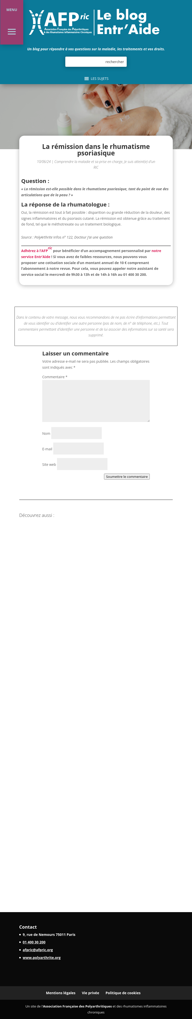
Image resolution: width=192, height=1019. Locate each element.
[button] (99, 79)
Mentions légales (61, 992)
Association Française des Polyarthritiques (77, 1006)
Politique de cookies (123, 992)
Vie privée (90, 992)
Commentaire (55, 376)
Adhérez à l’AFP (36, 249)
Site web (49, 464)
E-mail (47, 449)
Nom (46, 433)
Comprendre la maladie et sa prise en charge (88, 161)
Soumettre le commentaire (127, 476)
